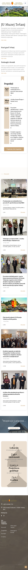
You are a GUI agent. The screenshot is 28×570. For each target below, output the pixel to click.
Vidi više (3, 40)
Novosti (3, 527)
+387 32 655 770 (8, 504)
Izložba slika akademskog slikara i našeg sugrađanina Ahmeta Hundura (13, 394)
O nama (3, 537)
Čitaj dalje (23, 212)
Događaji (4, 530)
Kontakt (3, 533)
